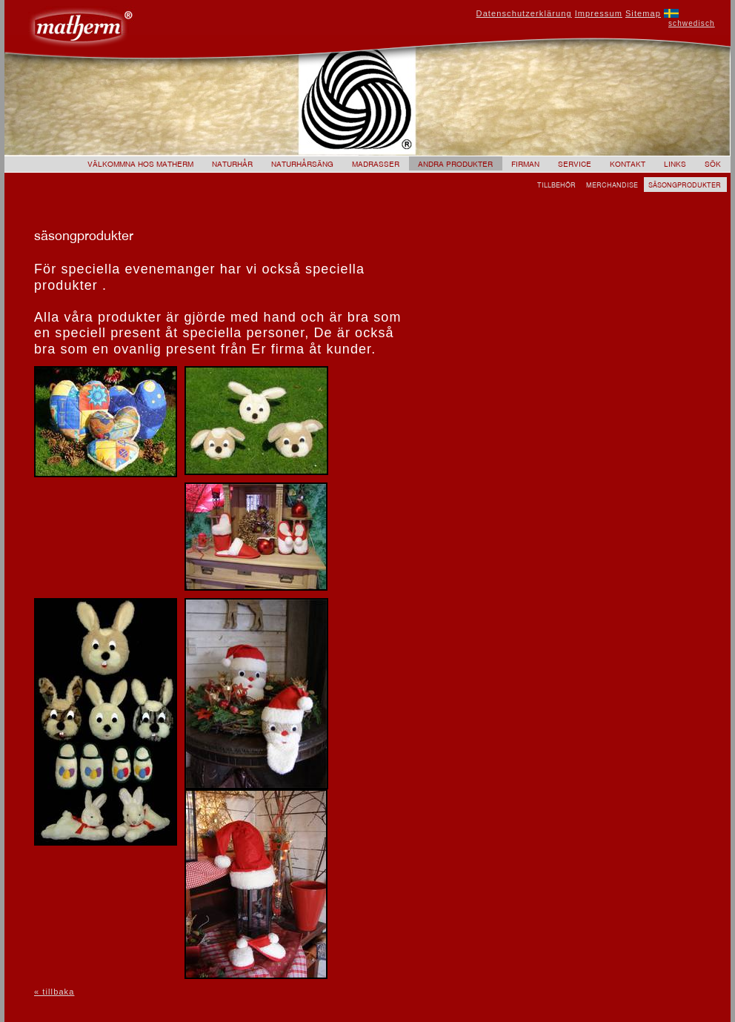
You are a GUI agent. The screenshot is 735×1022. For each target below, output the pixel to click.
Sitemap (643, 13)
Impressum (598, 13)
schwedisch (691, 23)
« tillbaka (54, 991)
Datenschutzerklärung (524, 13)
